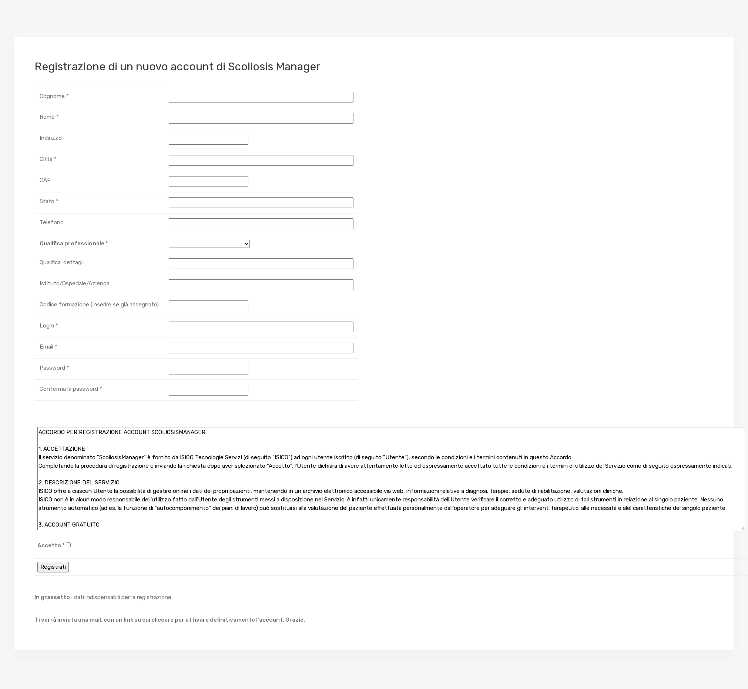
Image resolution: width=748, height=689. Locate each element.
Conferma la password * (71, 389)
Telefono (52, 222)
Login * (49, 325)
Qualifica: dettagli (62, 262)
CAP (45, 180)
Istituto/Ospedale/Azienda (75, 283)
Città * (48, 159)
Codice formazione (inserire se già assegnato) (99, 304)
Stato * (49, 201)
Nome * (49, 117)
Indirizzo (51, 138)
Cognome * (54, 96)
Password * (54, 367)
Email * (48, 346)
